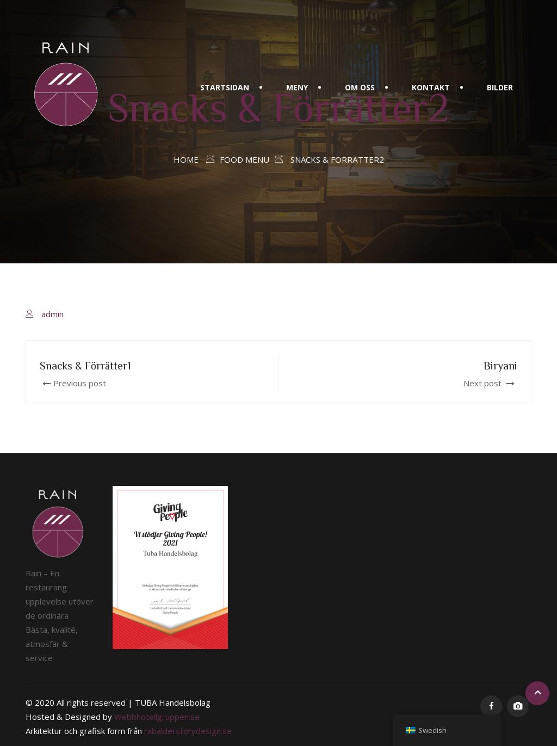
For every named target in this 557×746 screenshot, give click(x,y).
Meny (297, 87)
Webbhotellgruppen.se (157, 716)
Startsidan (224, 87)
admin (52, 314)
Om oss (360, 87)
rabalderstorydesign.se (188, 730)
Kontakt (431, 87)
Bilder (500, 87)
